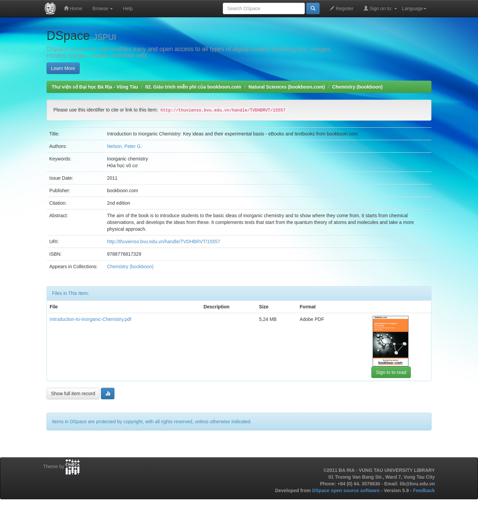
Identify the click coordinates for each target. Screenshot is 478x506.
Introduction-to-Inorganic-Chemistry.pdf (90, 319)
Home (73, 8)
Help (128, 8)
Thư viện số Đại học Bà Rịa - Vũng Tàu (95, 87)
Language (414, 8)
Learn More (63, 68)
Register (341, 8)
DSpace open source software (346, 490)
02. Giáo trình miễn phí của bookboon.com (193, 87)
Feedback (424, 490)
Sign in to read (391, 372)
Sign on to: (380, 8)
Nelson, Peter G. (124, 146)
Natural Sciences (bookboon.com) (286, 87)
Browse (102, 8)
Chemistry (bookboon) (357, 87)
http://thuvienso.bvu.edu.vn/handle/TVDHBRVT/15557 (163, 241)
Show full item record (73, 393)
